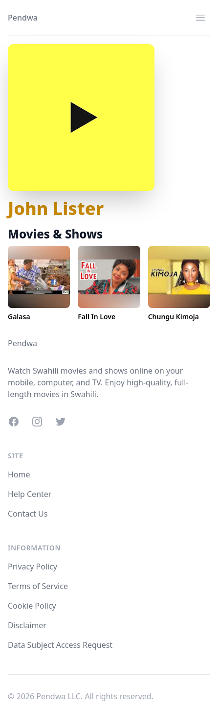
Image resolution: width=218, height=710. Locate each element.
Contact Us (27, 513)
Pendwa (23, 17)
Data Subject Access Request (60, 644)
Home (19, 474)
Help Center (29, 494)
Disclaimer (27, 625)
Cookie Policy (32, 605)
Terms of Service (38, 586)
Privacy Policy (32, 566)
